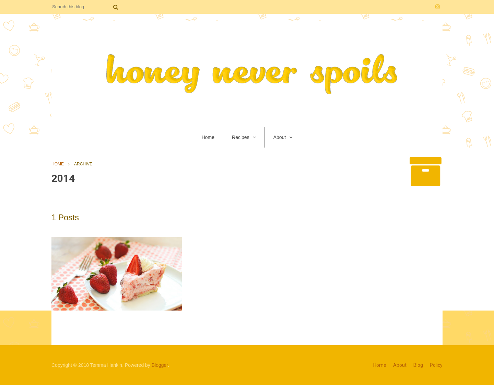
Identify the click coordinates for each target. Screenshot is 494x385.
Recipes (240, 137)
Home (208, 137)
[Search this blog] (82, 7)
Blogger (160, 365)
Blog (418, 365)
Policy (436, 365)
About (279, 137)
